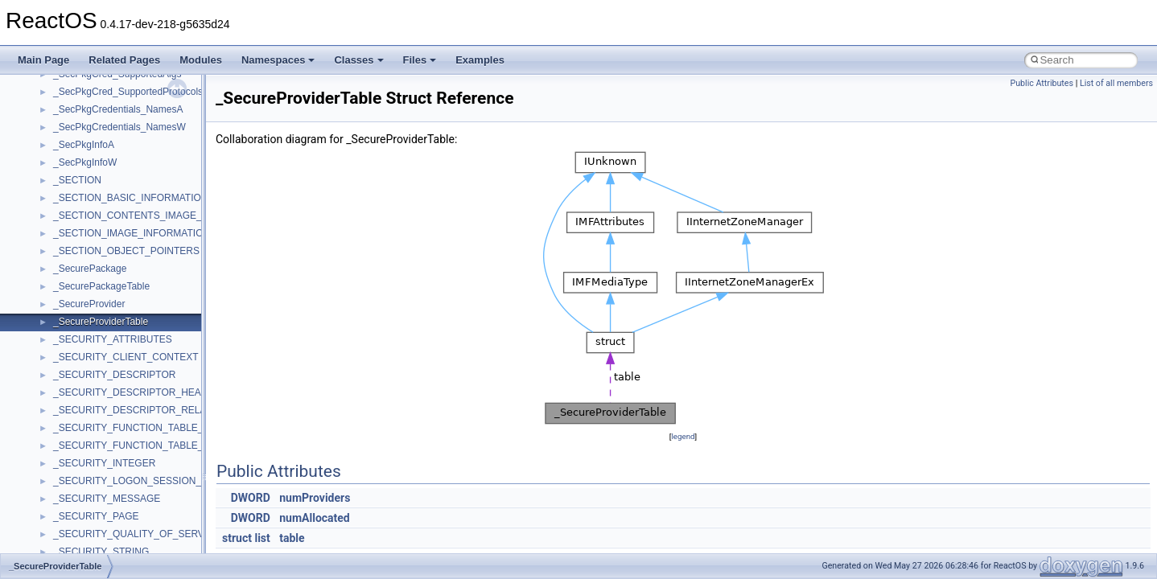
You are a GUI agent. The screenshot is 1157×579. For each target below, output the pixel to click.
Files (420, 60)
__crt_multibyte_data (97, 550)
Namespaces (278, 60)
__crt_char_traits (89, 267)
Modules (200, 60)
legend (682, 436)
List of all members (1116, 83)
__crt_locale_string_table (106, 497)
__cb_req (73, 90)
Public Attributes (1041, 83)
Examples (479, 60)
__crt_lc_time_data (93, 409)
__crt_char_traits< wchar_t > (114, 303)
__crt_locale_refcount (99, 480)
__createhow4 (83, 232)
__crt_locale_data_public (106, 444)
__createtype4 (83, 250)
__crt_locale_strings (96, 515)
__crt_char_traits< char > (106, 285)
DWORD (250, 497)
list (262, 538)
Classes (358, 60)
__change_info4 (87, 108)
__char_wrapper (88, 144)
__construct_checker (97, 214)
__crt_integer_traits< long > (112, 374)
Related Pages (124, 60)
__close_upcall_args (97, 179)
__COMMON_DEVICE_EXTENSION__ (137, 197)
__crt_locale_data (91, 427)
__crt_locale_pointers (99, 462)
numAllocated (314, 517)
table (291, 538)
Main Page (43, 60)
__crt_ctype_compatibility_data (119, 320)
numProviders (314, 497)
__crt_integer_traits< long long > (122, 391)
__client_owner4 (88, 161)
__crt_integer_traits (94, 356)
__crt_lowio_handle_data (106, 533)
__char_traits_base (94, 126)
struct (237, 538)
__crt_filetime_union (96, 338)
